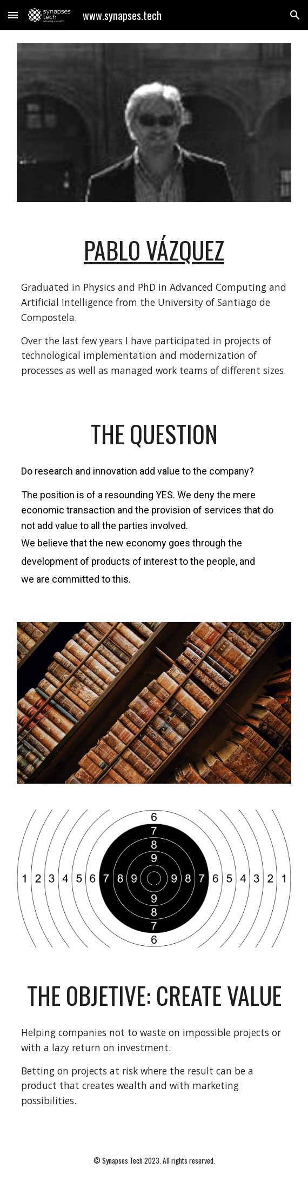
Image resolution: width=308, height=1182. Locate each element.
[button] (13, 15)
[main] (154, 250)
